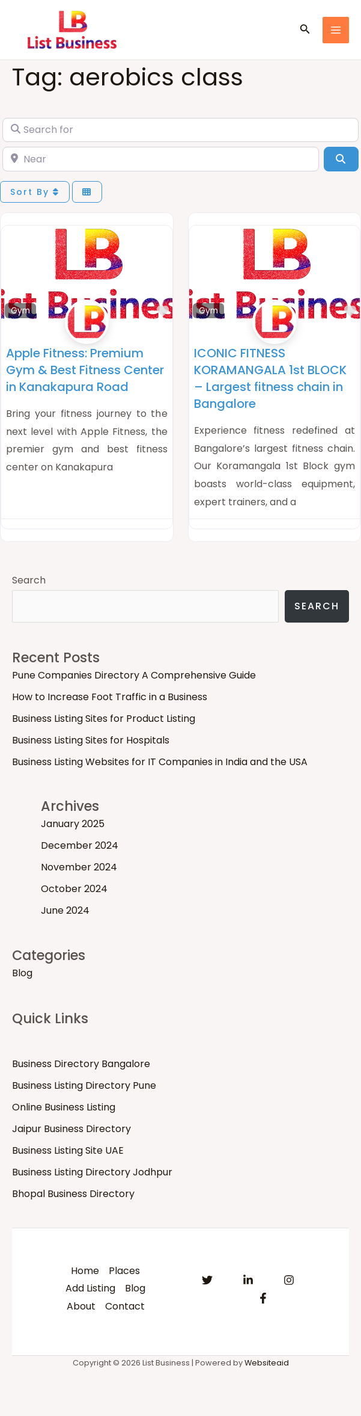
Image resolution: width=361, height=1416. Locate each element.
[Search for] (180, 130)
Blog (22, 973)
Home (85, 1271)
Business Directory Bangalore (81, 1064)
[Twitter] (207, 1280)
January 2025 (73, 824)
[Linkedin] (248, 1280)
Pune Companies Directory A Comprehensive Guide (134, 675)
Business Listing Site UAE (68, 1150)
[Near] (160, 159)
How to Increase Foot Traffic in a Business (109, 697)
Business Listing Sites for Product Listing (103, 718)
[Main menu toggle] (336, 30)
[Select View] (87, 192)
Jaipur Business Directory (71, 1129)
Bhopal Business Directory (73, 1194)
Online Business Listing (63, 1107)
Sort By (34, 192)
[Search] (341, 159)
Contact (125, 1306)
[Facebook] (263, 1298)
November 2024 (79, 867)
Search (29, 580)
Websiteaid (266, 1363)
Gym (20, 310)
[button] (305, 30)
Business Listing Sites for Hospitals (90, 740)
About (81, 1306)
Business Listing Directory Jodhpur (92, 1172)
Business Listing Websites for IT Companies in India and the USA (160, 762)
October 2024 (74, 889)
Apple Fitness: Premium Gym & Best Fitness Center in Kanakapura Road (85, 370)
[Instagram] (289, 1280)
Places (124, 1271)
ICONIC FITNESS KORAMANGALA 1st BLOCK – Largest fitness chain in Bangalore (270, 378)
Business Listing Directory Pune (84, 1085)
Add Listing (90, 1288)
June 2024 (65, 910)
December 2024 (79, 845)
